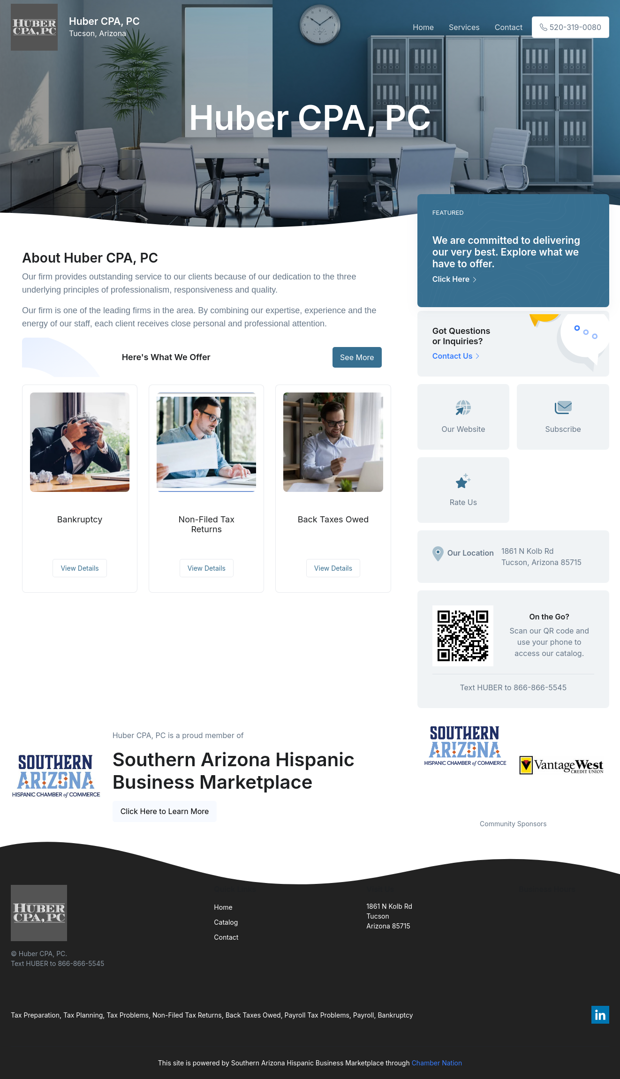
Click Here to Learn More (165, 811)
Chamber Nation (437, 1063)
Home (423, 27)
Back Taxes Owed (333, 519)
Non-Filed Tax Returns (206, 524)
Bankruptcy (80, 519)
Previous (410, 765)
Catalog (226, 922)
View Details (79, 568)
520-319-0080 (570, 27)
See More (357, 357)
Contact (508, 27)
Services (464, 27)
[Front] (36, 27)
